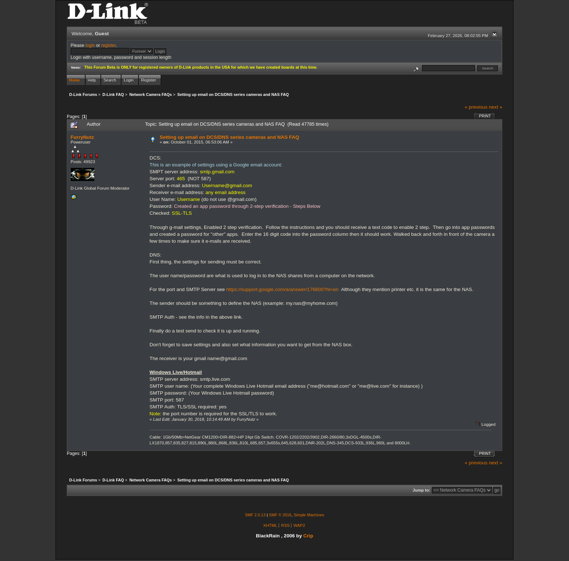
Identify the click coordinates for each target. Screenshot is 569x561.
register (108, 45)
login (90, 45)
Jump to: (421, 490)
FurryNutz (82, 137)
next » (495, 107)
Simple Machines (309, 515)
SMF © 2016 (280, 515)
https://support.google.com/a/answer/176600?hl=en (282, 289)
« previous (475, 107)
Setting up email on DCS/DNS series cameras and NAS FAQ (229, 137)
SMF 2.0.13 (255, 515)
